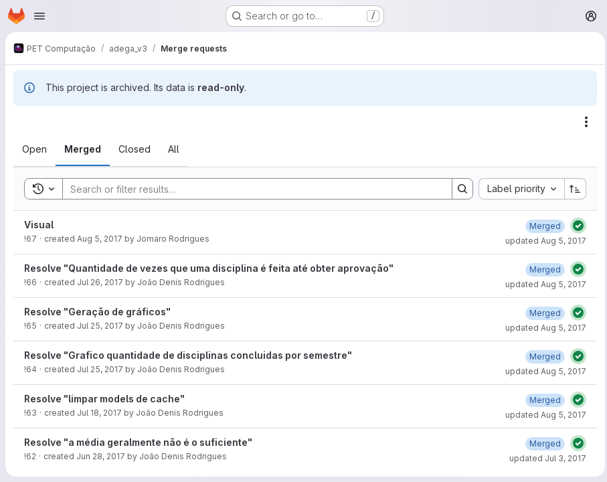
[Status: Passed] (575, 226)
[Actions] (583, 122)
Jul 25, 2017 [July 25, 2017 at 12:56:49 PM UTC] (100, 369)
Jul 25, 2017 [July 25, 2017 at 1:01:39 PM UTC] (100, 326)
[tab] (34, 149)
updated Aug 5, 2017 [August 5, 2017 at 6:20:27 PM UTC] (542, 328)
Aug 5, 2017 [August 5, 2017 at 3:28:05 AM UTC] (99, 239)
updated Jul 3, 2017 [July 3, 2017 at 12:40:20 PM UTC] (544, 458)
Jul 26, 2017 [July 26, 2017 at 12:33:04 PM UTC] (100, 282)
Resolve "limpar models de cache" (104, 398)
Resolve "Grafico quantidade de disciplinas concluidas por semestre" (188, 355)
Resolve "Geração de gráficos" (97, 311)
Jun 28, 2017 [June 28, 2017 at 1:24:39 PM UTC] (100, 456)
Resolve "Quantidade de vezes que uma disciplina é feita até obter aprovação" (209, 268)
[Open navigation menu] (39, 16)
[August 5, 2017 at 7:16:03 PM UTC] (541, 226)
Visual (39, 224)
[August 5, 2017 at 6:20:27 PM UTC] (541, 313)
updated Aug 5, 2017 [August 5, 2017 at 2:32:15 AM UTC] (542, 415)
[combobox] (518, 188)
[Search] (249, 189)
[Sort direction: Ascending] (572, 188)
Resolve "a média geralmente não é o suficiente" (138, 442)
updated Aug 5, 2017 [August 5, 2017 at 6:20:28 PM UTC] (542, 371)
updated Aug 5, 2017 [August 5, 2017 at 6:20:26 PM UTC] (542, 284)
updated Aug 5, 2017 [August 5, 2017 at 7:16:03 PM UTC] (542, 241)
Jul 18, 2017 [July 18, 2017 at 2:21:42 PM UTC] (99, 413)
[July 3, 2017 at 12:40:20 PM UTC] (541, 443)
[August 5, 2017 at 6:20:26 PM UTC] (541, 269)
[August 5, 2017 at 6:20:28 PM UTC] (541, 356)
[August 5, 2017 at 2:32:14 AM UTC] (541, 400)
